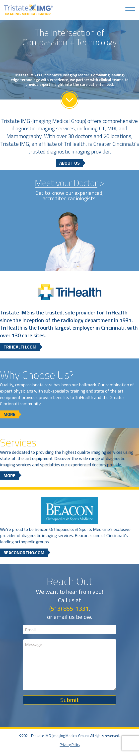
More (9, 414)
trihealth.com (19, 347)
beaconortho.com (23, 553)
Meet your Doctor (66, 183)
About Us (69, 163)
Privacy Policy (70, 745)
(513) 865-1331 (69, 608)
